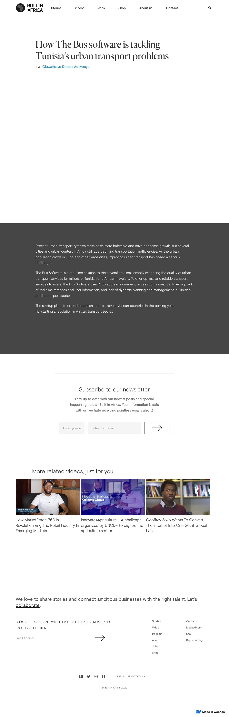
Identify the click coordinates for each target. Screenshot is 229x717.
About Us (145, 8)
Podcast (157, 634)
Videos (79, 8)
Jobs (101, 8)
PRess (120, 676)
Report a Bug (194, 640)
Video (155, 627)
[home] (29, 8)
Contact (172, 8)
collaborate (28, 605)
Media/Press (194, 627)
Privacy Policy (136, 676)
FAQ (188, 634)
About (155, 640)
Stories (56, 8)
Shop (122, 8)
